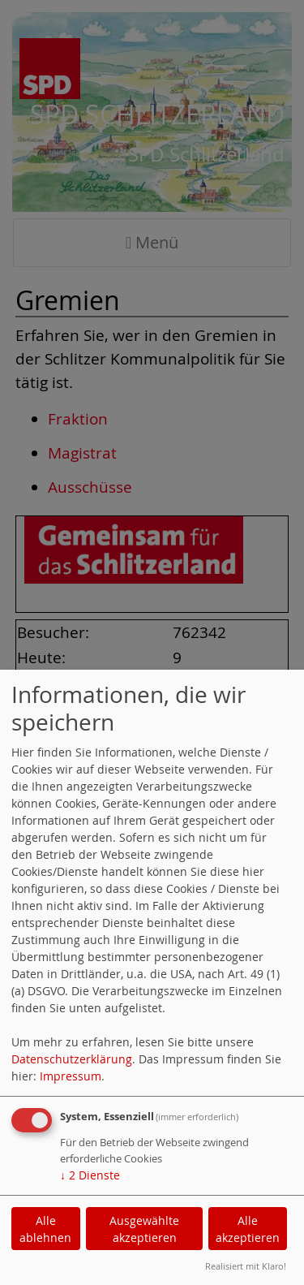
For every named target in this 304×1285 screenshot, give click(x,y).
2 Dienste (90, 1175)
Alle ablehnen (45, 1229)
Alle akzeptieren (248, 1229)
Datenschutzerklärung (71, 1059)
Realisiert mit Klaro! (245, 1266)
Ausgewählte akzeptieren (144, 1229)
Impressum (70, 1076)
